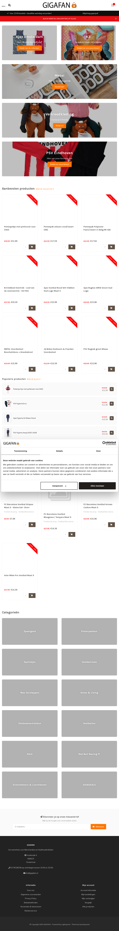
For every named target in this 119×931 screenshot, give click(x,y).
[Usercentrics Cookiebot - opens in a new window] (104, 443)
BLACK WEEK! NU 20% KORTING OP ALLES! (59, 19)
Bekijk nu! (59, 125)
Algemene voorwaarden (31, 894)
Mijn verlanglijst (88, 898)
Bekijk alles (34, 379)
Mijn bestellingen (88, 894)
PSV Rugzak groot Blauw (95, 349)
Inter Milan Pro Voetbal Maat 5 (19, 575)
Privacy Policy (30, 898)
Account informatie (88, 890)
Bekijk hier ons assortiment (88, 48)
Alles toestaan (97, 486)
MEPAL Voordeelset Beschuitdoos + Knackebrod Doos (18, 352)
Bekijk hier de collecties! (29, 48)
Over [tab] (98, 451)
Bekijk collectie (45, 189)
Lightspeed (66, 924)
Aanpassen (59, 486)
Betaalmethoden (31, 903)
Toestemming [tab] (20, 451)
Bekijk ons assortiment (59, 164)
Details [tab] (59, 451)
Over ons (30, 890)
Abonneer (98, 827)
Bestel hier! (59, 87)
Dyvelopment (85, 924)
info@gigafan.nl (31, 873)
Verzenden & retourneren (30, 907)
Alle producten (88, 907)
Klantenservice (31, 911)
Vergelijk (88, 903)
